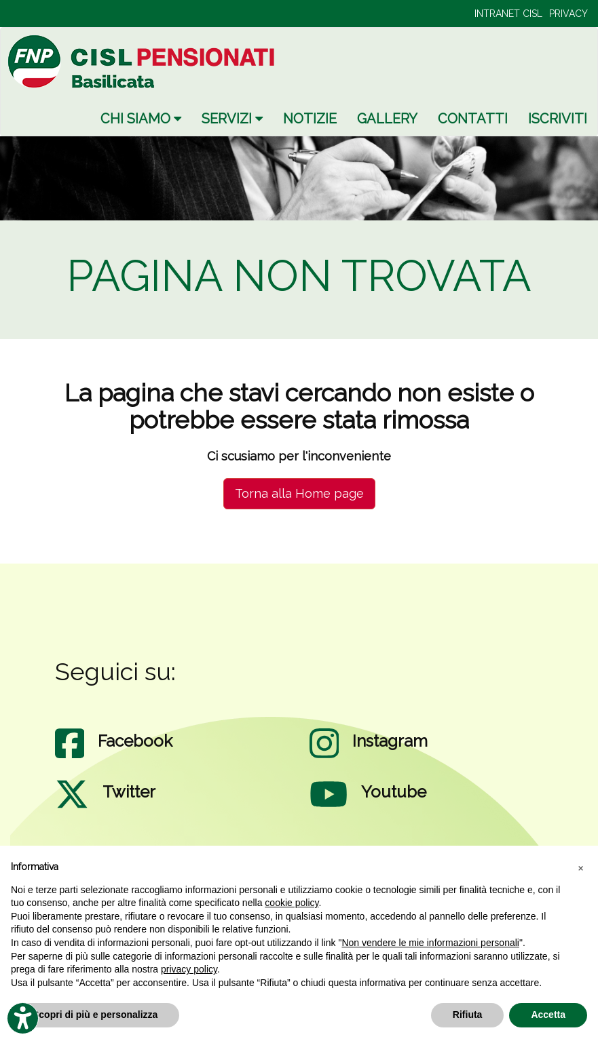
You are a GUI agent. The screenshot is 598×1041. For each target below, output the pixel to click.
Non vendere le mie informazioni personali (430, 942)
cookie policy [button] (291, 902)
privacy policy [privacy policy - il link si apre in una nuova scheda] (189, 969)
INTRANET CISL (508, 13)
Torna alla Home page (299, 493)
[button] (580, 867)
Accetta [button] (548, 1014)
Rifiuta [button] (468, 1014)
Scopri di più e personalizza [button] (95, 1014)
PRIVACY (568, 13)
